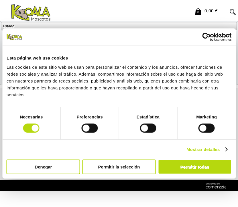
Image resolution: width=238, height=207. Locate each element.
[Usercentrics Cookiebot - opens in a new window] (206, 37)
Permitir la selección (119, 166)
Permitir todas (194, 166)
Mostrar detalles (203, 149)
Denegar (43, 166)
